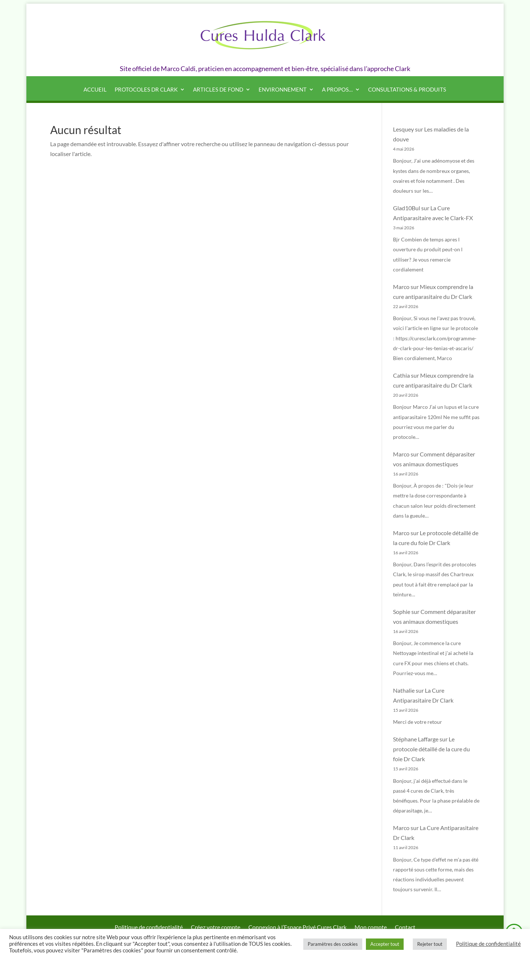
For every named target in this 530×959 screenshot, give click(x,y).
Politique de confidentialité (488, 944)
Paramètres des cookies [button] (333, 944)
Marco (401, 286)
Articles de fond (218, 90)
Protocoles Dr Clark (146, 90)
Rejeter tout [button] (429, 944)
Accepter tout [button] (384, 944)
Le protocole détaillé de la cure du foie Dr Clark (431, 749)
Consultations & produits (407, 90)
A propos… (337, 90)
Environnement (283, 90)
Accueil (95, 90)
